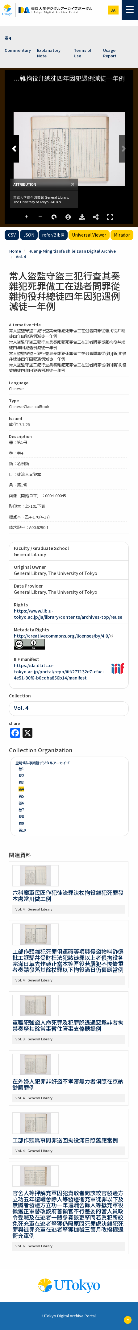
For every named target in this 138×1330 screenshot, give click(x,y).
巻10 (22, 830)
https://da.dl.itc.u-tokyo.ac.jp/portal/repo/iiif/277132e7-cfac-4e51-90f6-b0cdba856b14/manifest (59, 671)
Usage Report (109, 53)
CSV (12, 235)
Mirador (122, 235)
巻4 (8, 38)
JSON (28, 235)
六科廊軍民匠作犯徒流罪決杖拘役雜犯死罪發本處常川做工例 (67, 895)
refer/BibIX (53, 235)
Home (15, 251)
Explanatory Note (49, 53)
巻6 (21, 802)
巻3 (21, 782)
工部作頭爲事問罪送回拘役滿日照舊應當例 (65, 1140)
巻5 (21, 796)
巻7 (21, 809)
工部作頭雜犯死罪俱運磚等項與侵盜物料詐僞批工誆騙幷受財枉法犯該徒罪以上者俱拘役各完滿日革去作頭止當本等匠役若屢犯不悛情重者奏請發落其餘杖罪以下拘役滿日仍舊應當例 (67, 960)
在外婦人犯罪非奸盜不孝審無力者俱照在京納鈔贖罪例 (67, 1084)
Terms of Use (82, 53)
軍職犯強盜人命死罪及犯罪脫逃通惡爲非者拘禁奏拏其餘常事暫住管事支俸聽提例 (67, 1025)
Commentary (18, 50)
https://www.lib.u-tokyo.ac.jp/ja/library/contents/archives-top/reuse (68, 614)
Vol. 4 (21, 256)
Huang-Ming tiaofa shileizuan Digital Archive (72, 251)
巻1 (21, 768)
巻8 (21, 816)
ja (113, 10)
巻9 (21, 823)
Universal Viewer (89, 235)
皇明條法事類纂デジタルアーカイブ (42, 762)
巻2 (21, 775)
